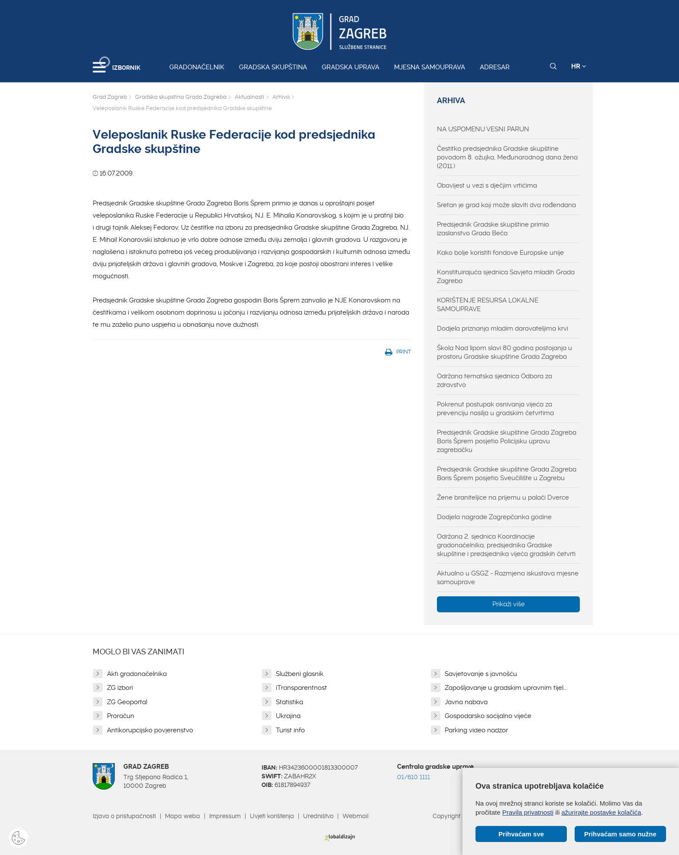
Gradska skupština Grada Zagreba (180, 97)
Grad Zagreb (110, 97)
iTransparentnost (301, 688)
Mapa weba (182, 816)
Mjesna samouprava (429, 67)
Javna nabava (466, 702)
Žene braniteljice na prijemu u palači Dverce (503, 497)
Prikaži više (508, 604)
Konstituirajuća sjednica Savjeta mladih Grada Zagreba (506, 276)
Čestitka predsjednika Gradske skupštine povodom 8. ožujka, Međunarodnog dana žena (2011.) (507, 157)
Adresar (495, 67)
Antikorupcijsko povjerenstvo (150, 730)
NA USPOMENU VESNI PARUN (483, 129)
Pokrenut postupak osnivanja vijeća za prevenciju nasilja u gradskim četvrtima (495, 408)
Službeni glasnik (299, 674)
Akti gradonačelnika (137, 674)
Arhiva (281, 97)
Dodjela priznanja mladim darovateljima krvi (502, 328)
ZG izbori (120, 688)
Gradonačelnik (196, 67)
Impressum (225, 816)
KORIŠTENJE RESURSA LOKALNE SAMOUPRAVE (487, 304)
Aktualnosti (249, 97)
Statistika (289, 702)
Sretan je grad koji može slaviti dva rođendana (506, 205)
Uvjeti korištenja (272, 816)
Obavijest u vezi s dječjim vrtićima (487, 185)
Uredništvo (318, 816)
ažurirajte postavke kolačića (601, 812)
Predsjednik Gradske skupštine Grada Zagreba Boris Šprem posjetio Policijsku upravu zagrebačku (506, 441)
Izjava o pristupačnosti (124, 816)
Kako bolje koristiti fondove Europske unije (500, 253)
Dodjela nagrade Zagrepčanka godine (494, 517)
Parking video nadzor (476, 730)
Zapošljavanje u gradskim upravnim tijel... (506, 688)
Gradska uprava (350, 67)
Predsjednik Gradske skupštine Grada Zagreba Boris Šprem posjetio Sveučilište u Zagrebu (506, 473)
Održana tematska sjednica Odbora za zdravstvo (494, 380)
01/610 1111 (413, 777)
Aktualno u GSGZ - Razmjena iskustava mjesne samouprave (508, 577)
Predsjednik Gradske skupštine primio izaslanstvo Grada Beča (493, 229)
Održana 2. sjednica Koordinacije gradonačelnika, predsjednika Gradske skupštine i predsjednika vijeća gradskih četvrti (506, 545)
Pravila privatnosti (527, 812)
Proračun (120, 716)
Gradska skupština (273, 67)
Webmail (356, 816)
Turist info (290, 730)
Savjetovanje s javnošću (481, 674)
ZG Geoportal (127, 702)
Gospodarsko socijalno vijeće (488, 716)
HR (578, 66)
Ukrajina (288, 716)
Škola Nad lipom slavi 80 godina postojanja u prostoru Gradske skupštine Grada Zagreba (504, 352)
